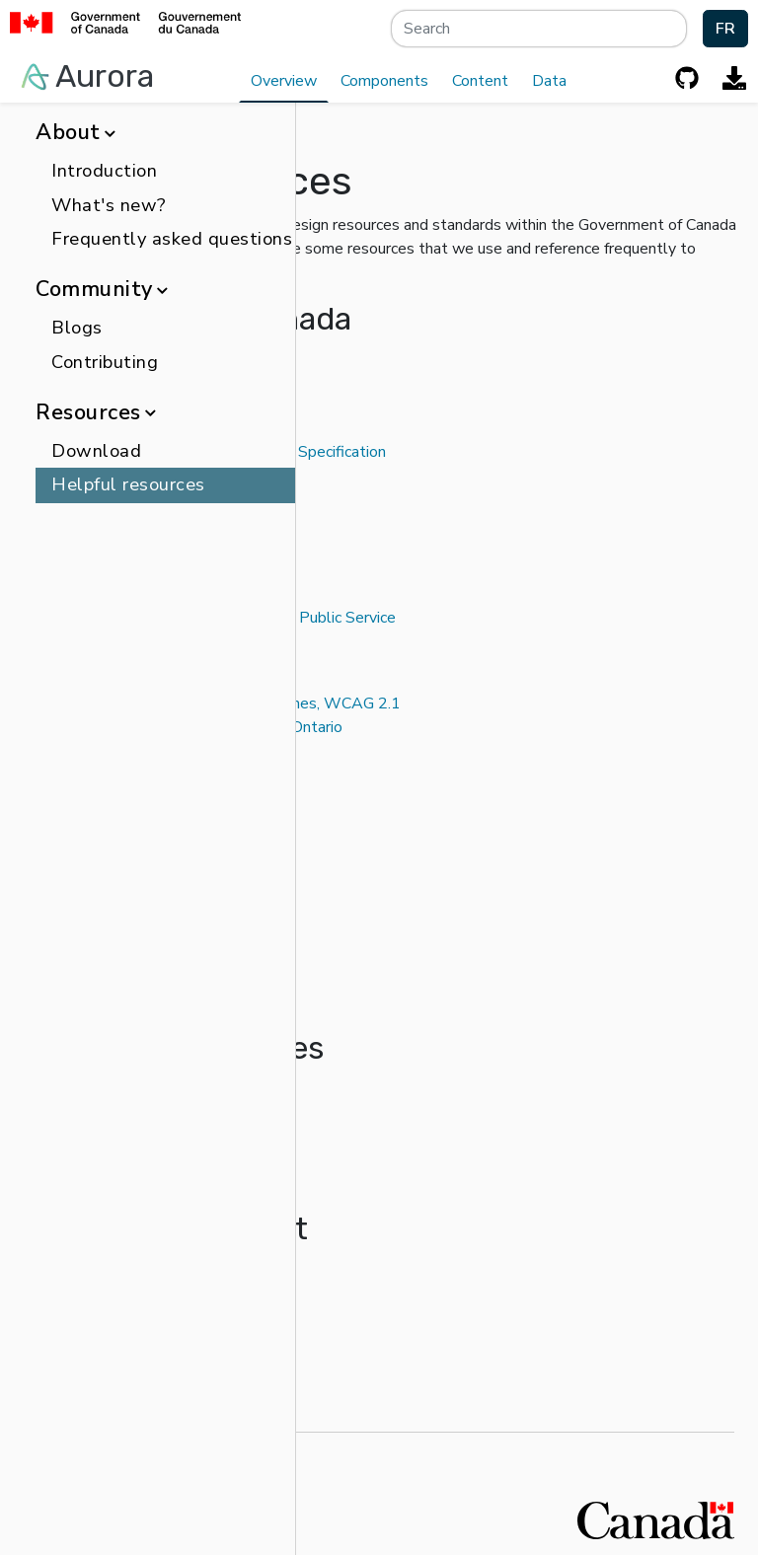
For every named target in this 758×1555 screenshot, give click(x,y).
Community (101, 289)
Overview (284, 81)
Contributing (104, 362)
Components (384, 81)
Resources (95, 412)
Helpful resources (128, 484)
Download (96, 451)
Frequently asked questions (171, 239)
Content (480, 81)
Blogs (77, 327)
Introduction (104, 171)
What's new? (109, 205)
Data (549, 81)
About (75, 132)
